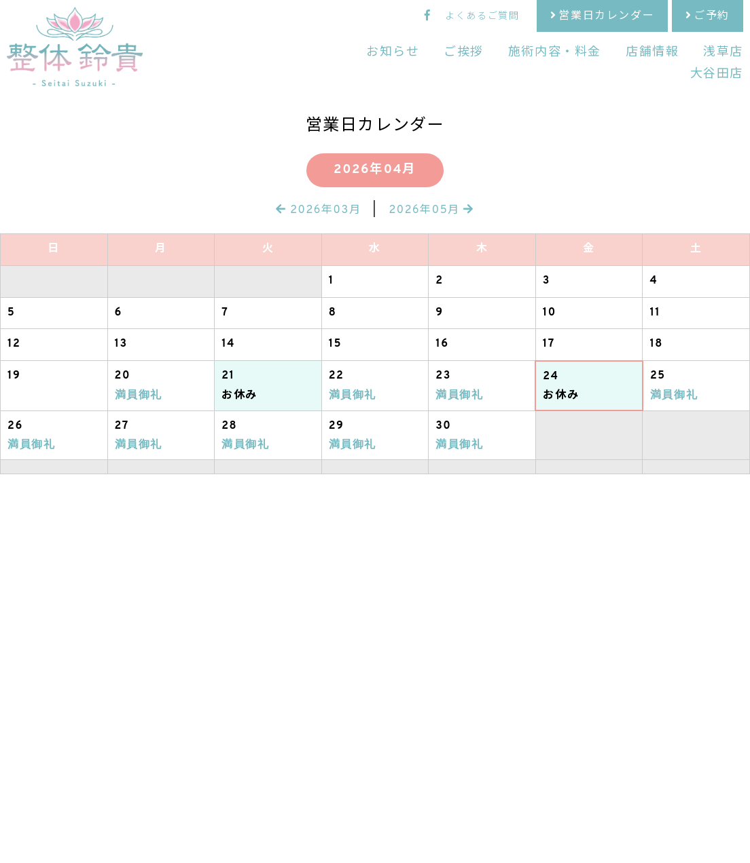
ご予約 (712, 16)
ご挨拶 (464, 52)
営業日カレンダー (606, 16)
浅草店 (723, 52)
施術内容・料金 (554, 52)
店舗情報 (652, 52)
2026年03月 (318, 210)
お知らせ (392, 52)
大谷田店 (716, 74)
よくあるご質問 (482, 16)
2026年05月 (431, 210)
